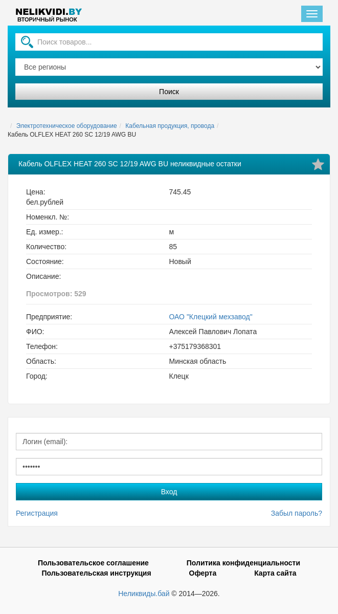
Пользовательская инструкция (96, 573)
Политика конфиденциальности (243, 563)
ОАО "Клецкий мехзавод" (211, 317)
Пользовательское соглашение (93, 563)
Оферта (203, 573)
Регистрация (37, 513)
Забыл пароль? (296, 513)
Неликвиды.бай (143, 593)
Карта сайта (275, 573)
